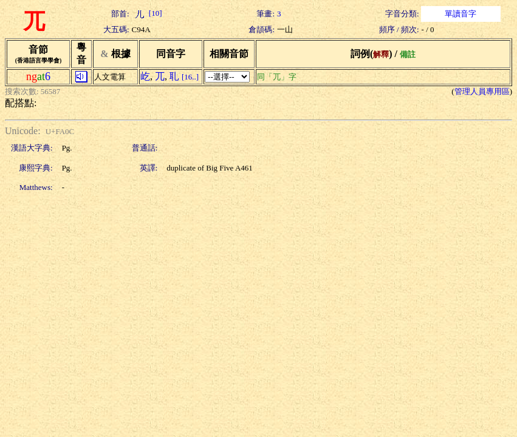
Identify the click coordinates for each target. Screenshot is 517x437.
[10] (147, 13)
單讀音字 (460, 13)
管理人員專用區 (482, 91)
